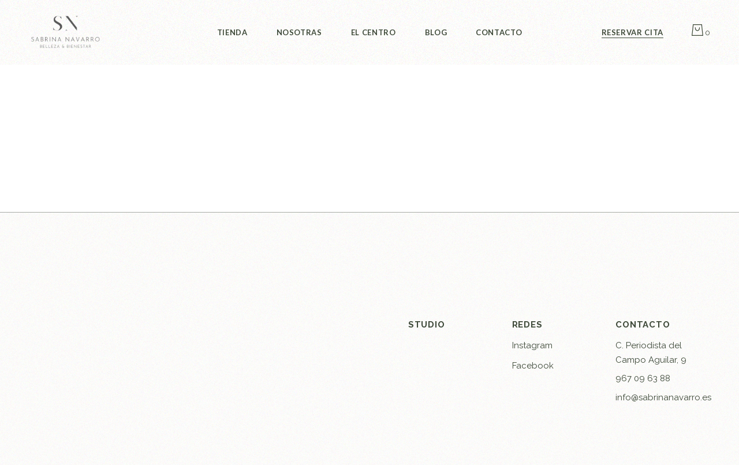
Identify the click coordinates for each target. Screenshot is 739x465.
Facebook (533, 365)
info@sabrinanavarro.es (663, 397)
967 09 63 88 (642, 378)
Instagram (532, 345)
